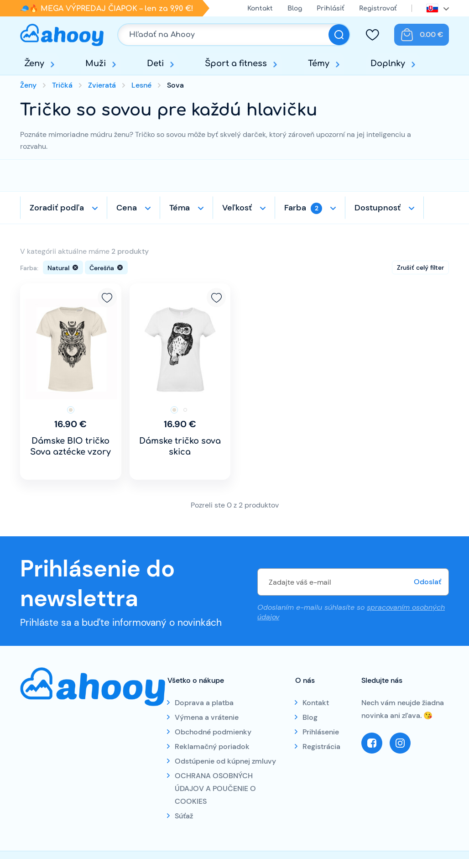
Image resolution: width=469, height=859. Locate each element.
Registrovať (378, 8)
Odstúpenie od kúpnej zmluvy (225, 761)
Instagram (400, 743)
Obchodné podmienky (213, 732)
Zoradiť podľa (57, 207)
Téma (179, 207)
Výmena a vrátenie (207, 717)
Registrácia (321, 746)
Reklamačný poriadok (212, 746)
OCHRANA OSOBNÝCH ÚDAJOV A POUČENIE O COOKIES (215, 788)
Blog (294, 8)
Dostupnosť (377, 207)
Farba (303, 208)
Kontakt (260, 8)
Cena (126, 207)
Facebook (371, 743)
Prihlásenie (320, 732)
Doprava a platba (204, 702)
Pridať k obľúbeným (107, 297)
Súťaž (184, 816)
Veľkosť (237, 207)
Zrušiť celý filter (420, 267)
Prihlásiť (330, 8)
